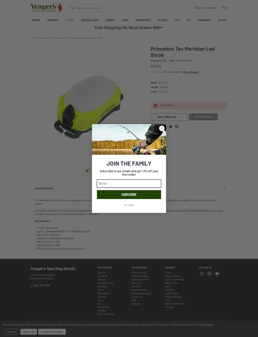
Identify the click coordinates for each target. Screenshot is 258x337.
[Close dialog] (162, 128)
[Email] (129, 183)
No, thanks (129, 205)
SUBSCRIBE (129, 195)
